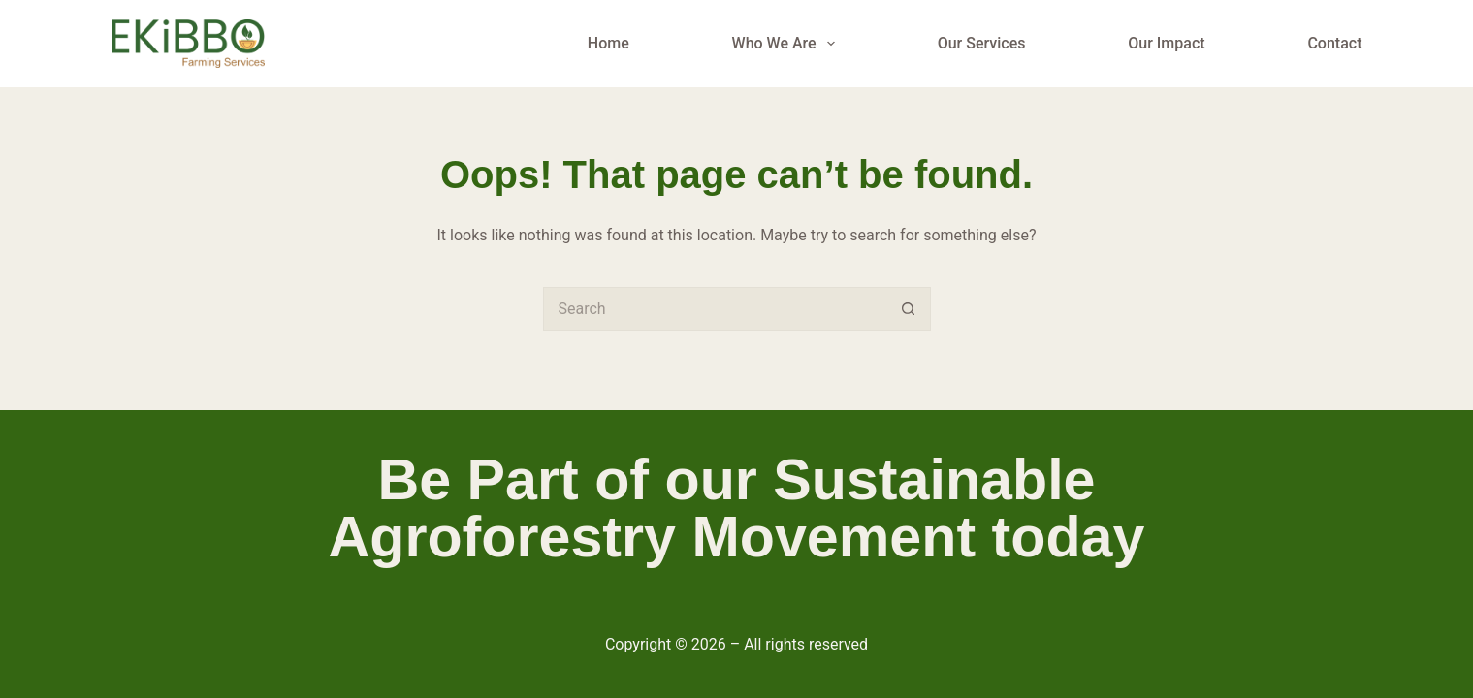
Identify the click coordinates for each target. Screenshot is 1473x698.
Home (608, 43)
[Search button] (909, 309)
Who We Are (787, 43)
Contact (1334, 43)
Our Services (982, 43)
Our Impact (1166, 43)
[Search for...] (715, 309)
